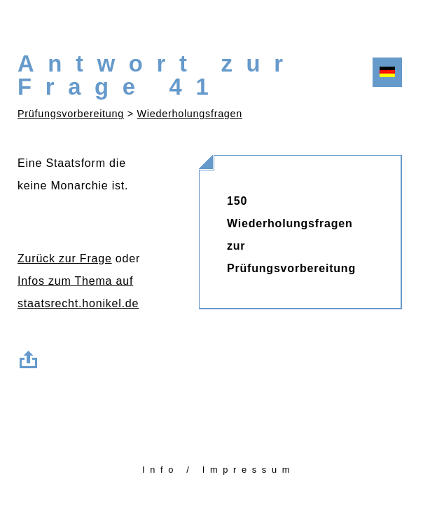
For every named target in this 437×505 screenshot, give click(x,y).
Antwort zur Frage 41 (157, 75)
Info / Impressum (218, 469)
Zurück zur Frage (65, 258)
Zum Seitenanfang (32, 357)
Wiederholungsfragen (189, 113)
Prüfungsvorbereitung (71, 113)
